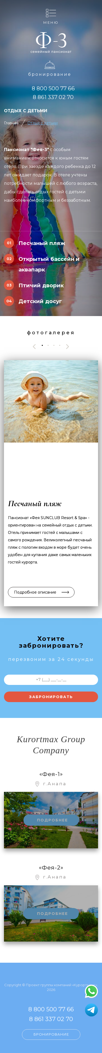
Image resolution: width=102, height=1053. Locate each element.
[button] (42, 345)
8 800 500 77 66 (53, 88)
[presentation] (34, 346)
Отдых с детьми (42, 123)
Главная (11, 123)
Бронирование (49, 74)
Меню (51, 22)
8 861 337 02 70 (53, 97)
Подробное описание (35, 592)
